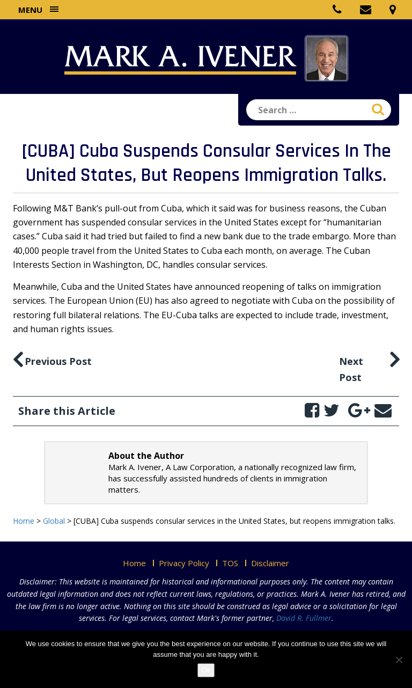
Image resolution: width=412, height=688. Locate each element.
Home (134, 563)
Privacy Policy (184, 563)
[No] (398, 659)
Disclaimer (270, 563)
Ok (206, 670)
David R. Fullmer (304, 618)
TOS (230, 563)
